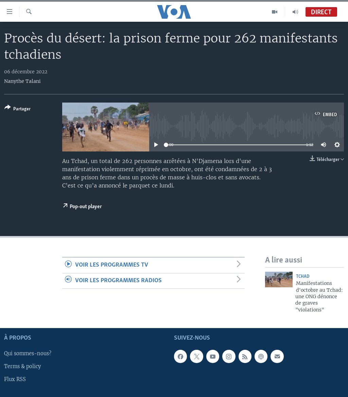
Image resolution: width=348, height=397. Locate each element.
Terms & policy (22, 367)
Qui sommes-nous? (27, 354)
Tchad (303, 276)
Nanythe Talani (22, 81)
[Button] (17, 109)
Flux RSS (15, 380)
